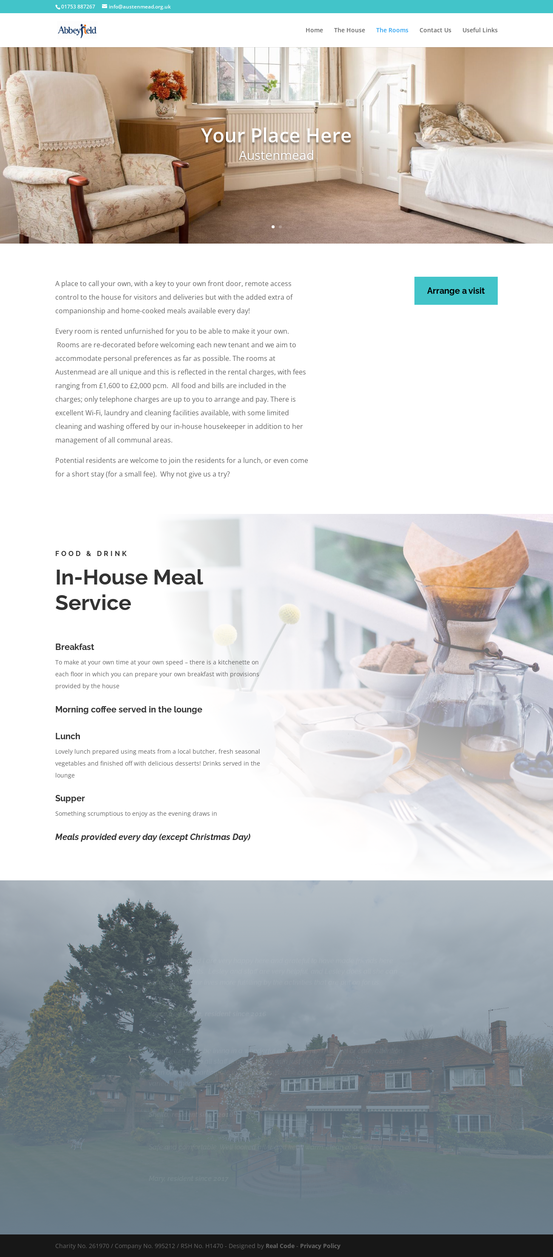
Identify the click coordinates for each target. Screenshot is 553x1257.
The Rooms (392, 30)
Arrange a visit (456, 291)
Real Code (280, 1246)
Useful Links (480, 30)
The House (349, 30)
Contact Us (435, 30)
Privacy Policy (320, 1246)
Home (314, 30)
